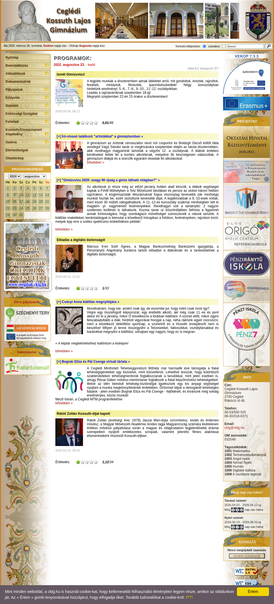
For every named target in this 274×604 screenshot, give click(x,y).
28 (47, 208)
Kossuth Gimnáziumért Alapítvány (27, 132)
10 (21, 195)
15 (8, 202)
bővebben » (95, 162)
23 (14, 208)
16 (14, 202)
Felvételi (27, 121)
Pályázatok (27, 89)
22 (8, 208)
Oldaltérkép (15, 158)
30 (14, 215)
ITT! (189, 597)
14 (47, 195)
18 (28, 202)
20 (41, 202)
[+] (100, 136)
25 (28, 208)
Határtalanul (26, 352)
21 (47, 202)
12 (34, 195)
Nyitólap (12, 57)
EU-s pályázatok (26, 302)
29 (8, 215)
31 (21, 215)
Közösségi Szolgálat (27, 113)
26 (34, 208)
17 (21, 202)
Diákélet (27, 105)
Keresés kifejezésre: (188, 46)
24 (21, 208)
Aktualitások (27, 73)
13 (41, 195)
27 (41, 208)
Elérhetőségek (17, 150)
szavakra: (214, 46)
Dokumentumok (18, 82)
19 (34, 202)
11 (28, 195)
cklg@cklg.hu (234, 428)
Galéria (27, 141)
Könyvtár (27, 97)
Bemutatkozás (27, 65)
